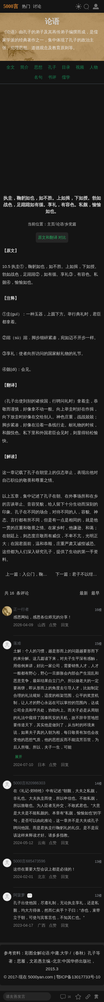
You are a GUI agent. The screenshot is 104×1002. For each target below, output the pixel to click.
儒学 (66, 77)
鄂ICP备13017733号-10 (78, 976)
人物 (94, 67)
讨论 (37, 6)
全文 (10, 67)
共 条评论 (16, 593)
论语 (60, 224)
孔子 (52, 67)
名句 (38, 77)
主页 (51, 224)
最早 (95, 593)
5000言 (10, 6)
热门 (26, 6)
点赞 (53, 625)
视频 (80, 67)
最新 (84, 593)
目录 (66, 67)
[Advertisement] (52, 138)
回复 (65, 625)
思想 (38, 67)
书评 (52, 77)
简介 (24, 67)
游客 (30, 895)
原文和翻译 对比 (52, 237)
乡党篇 (70, 224)
